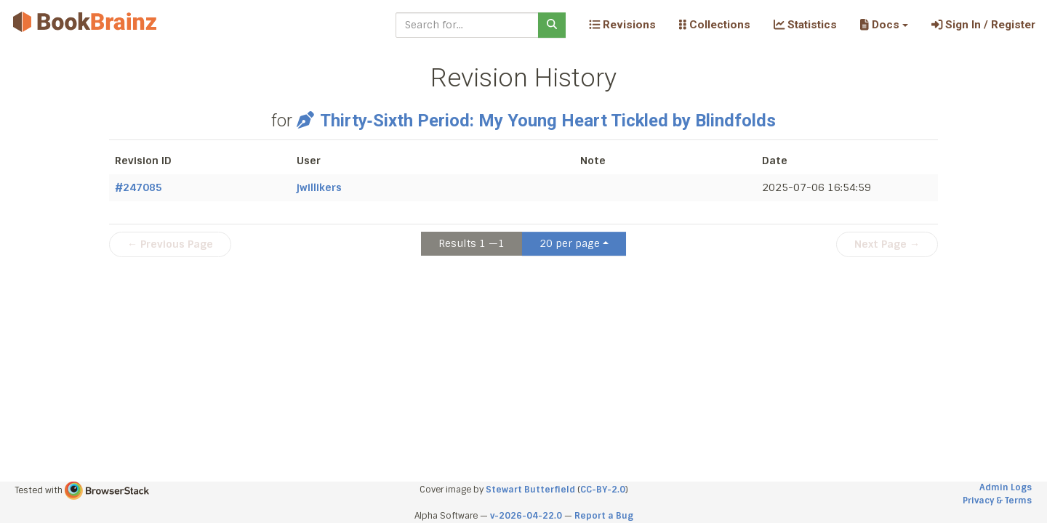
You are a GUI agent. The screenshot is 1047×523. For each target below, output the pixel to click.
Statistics (805, 24)
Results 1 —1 (471, 243)
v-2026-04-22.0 (526, 516)
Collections (714, 24)
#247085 (138, 187)
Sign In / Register (983, 24)
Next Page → (887, 244)
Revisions (622, 24)
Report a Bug (603, 516)
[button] (884, 24)
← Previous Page (170, 244)
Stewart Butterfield (530, 489)
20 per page (569, 243)
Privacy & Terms (997, 500)
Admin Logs (1005, 487)
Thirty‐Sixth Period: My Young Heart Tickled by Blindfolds (536, 120)
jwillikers (319, 187)
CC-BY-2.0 (602, 489)
